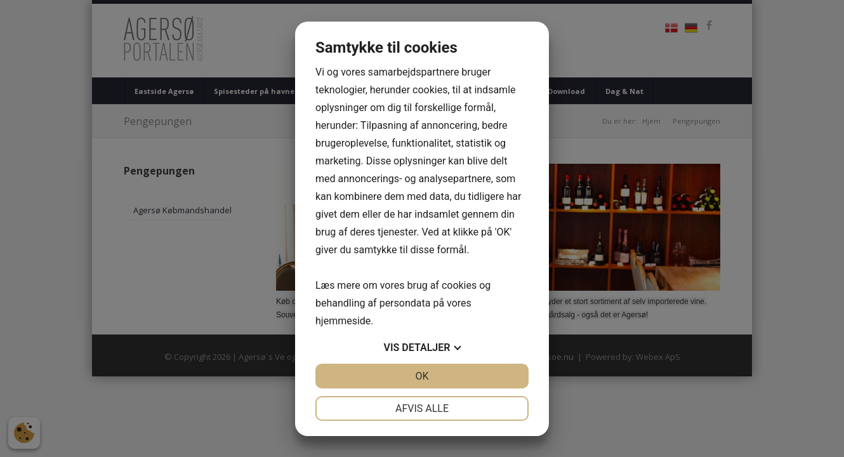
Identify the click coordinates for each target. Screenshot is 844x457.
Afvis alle (422, 408)
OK (421, 376)
